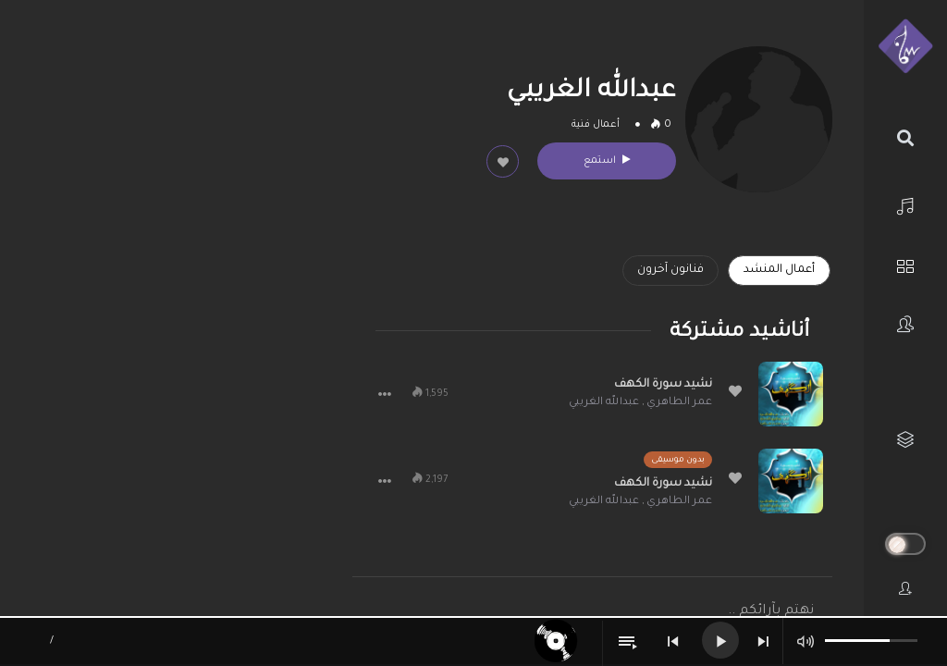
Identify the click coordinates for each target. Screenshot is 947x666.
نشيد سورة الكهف (663, 384)
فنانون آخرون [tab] (670, 270)
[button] (384, 394)
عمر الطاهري (679, 403)
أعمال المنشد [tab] (779, 270)
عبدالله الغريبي (604, 403)
